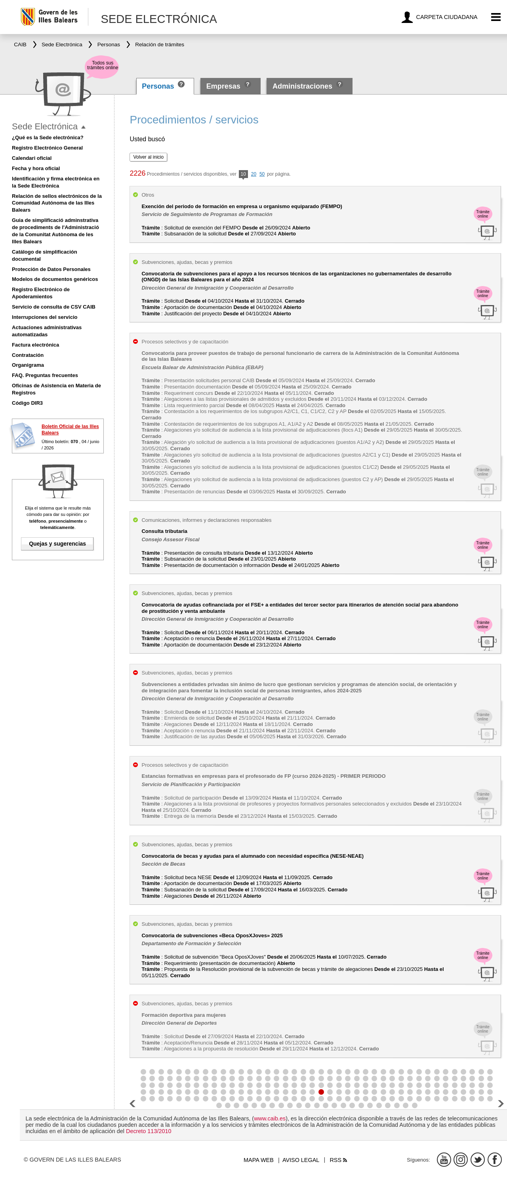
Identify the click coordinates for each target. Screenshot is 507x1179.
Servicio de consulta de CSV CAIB (53, 307)
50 (262, 174)
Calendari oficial (31, 158)
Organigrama (28, 365)
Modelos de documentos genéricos (55, 279)
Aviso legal (300, 1160)
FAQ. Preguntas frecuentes (45, 375)
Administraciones (302, 86)
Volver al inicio (148, 157)
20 (253, 174)
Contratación (28, 355)
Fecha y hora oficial (36, 168)
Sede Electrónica (45, 126)
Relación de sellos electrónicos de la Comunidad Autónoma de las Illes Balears (57, 203)
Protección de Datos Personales (51, 269)
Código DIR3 (27, 403)
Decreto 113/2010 (148, 1131)
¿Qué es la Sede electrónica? (48, 137)
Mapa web (259, 1160)
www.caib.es (270, 1118)
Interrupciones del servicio (44, 317)
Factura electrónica (35, 345)
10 (243, 174)
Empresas (223, 86)
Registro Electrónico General (47, 148)
